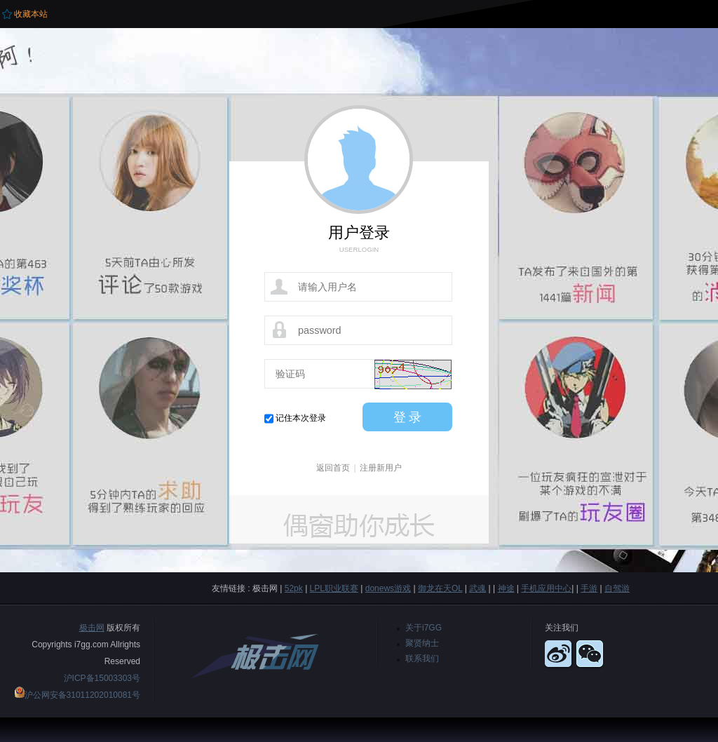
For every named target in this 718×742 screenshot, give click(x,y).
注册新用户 (381, 468)
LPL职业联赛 (334, 588)
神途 (506, 588)
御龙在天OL (440, 588)
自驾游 (617, 588)
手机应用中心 (546, 588)
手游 (589, 588)
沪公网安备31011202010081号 (82, 695)
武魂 (477, 588)
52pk (294, 588)
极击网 (91, 628)
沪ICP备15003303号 (102, 678)
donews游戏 (388, 588)
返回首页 (333, 468)
